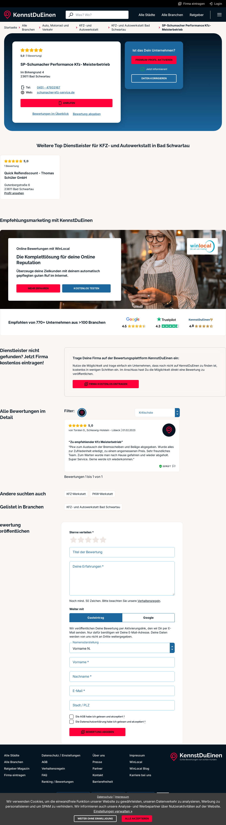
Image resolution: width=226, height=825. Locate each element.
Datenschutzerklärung (93, 721)
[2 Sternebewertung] (81, 539)
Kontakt (98, 775)
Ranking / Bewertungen (57, 781)
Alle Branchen (172, 15)
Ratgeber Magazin (16, 768)
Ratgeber (197, 15)
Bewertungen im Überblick (50, 113)
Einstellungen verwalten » (113, 811)
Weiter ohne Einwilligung (95, 818)
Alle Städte (147, 15)
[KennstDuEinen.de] (29, 15)
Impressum (137, 755)
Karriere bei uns (140, 775)
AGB (82, 716)
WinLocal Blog (139, 768)
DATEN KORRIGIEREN (154, 78)
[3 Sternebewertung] (88, 539)
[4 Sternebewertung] (95, 539)
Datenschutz (50, 755)
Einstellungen (71, 755)
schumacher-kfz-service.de (56, 92)
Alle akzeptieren (137, 818)
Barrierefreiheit (103, 781)
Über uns (99, 755)
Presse (97, 762)
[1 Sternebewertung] (73, 539)
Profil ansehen (30, 193)
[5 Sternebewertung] (103, 539)
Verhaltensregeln (149, 600)
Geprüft (167, 466)
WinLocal (136, 762)
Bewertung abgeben (87, 114)
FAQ (44, 775)
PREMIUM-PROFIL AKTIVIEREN (153, 59)
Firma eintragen (14, 775)
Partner (97, 768)
